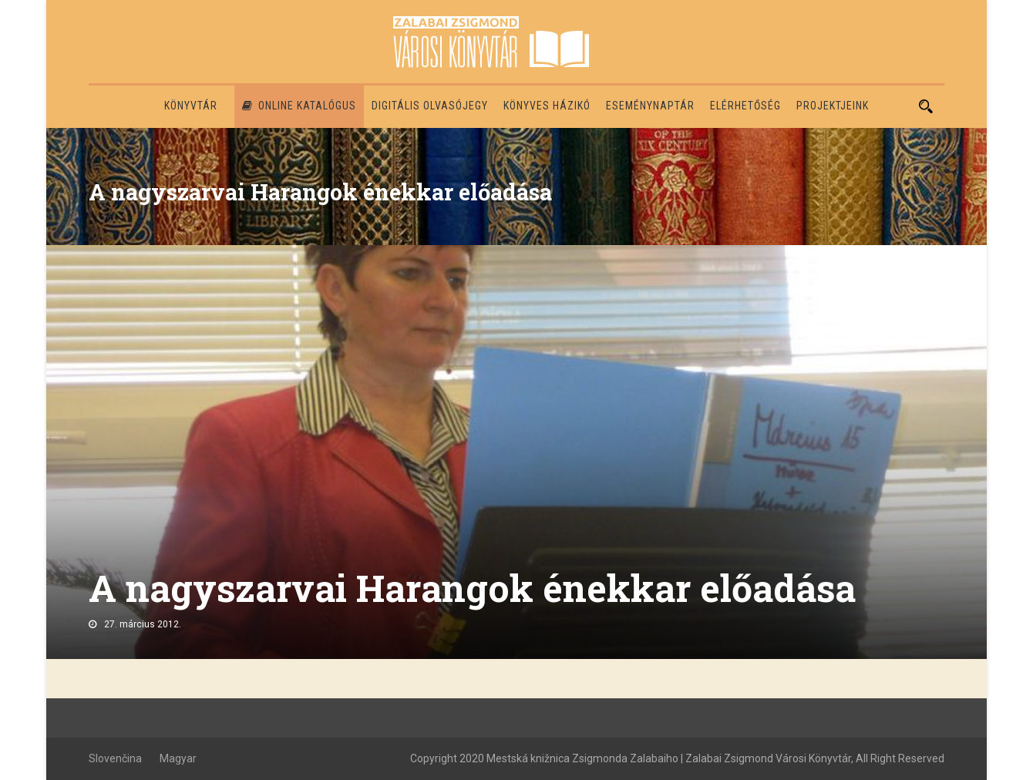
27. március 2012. (142, 624)
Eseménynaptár (650, 105)
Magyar (178, 758)
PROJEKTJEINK (832, 105)
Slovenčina (115, 758)
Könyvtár (190, 105)
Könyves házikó (547, 105)
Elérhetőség (745, 105)
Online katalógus (299, 105)
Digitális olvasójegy (430, 105)
